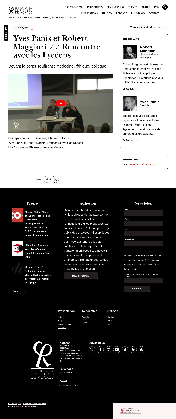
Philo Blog (138, 13)
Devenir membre (80, 276)
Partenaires (62, 328)
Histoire (61, 317)
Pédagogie (23, 27)
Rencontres (95, 7)
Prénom (127, 219)
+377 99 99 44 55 (65, 373)
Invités (145, 7)
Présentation (73, 7)
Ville (126, 229)
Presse (17, 291)
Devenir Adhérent (64, 324)
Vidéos (19, 18)
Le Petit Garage (30, 406)
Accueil (11, 18)
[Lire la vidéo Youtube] (60, 103)
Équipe (60, 321)
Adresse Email (130, 239)
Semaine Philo (115, 7)
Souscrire (137, 288)
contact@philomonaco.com (69, 385)
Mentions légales (14, 404)
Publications (89, 13)
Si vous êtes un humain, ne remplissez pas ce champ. (141, 275)
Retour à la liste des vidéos (147, 27)
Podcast (121, 13)
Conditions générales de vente (34, 404)
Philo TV (107, 13)
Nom (126, 209)
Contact (154, 13)
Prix (156, 7)
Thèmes (133, 7)
